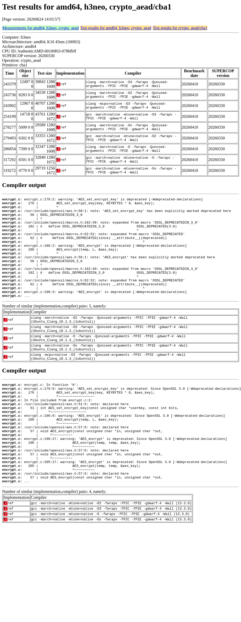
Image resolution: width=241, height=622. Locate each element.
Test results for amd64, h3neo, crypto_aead (115, 28)
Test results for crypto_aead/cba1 (180, 28)
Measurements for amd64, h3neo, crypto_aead (40, 28)
